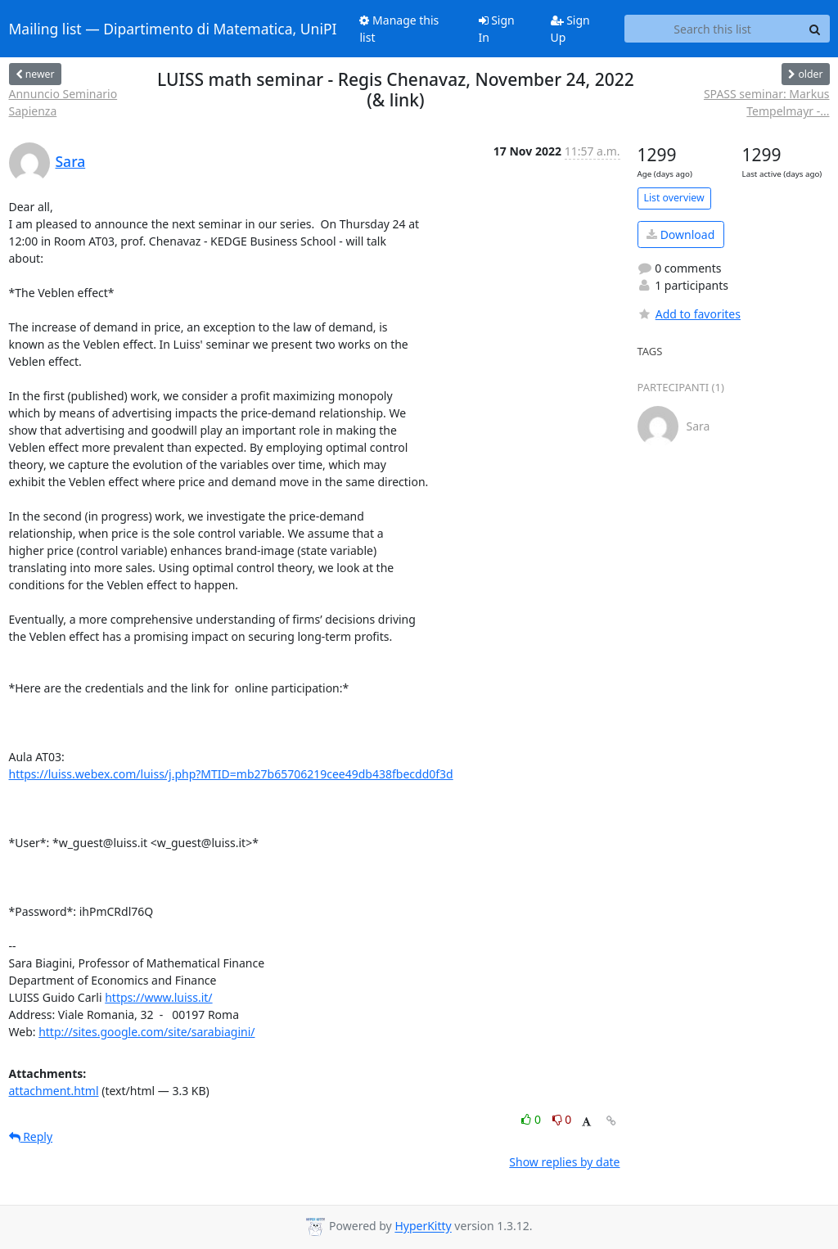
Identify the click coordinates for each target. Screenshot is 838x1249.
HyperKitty (422, 1226)
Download (680, 234)
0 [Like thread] (532, 1119)
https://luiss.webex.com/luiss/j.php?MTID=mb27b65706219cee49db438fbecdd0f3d (231, 774)
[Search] (815, 29)
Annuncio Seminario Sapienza (63, 102)
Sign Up (570, 28)
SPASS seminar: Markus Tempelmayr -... (767, 102)
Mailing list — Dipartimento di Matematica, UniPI (173, 28)
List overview (674, 198)
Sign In (497, 28)
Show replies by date (564, 1162)
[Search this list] (712, 29)
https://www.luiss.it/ (158, 997)
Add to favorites (689, 314)
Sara (71, 161)
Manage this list (399, 28)
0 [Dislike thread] (562, 1119)
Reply (31, 1136)
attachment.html (54, 1090)
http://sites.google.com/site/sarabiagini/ (146, 1031)
